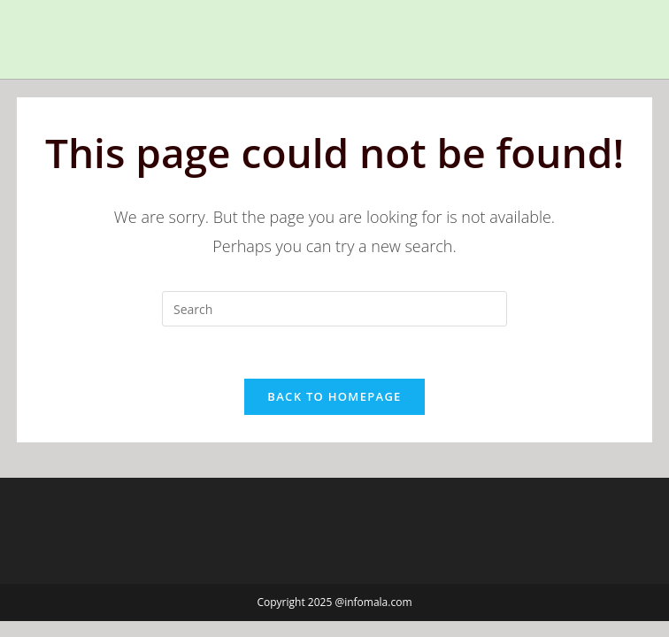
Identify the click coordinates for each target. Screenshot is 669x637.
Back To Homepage (334, 398)
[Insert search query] (334, 308)
